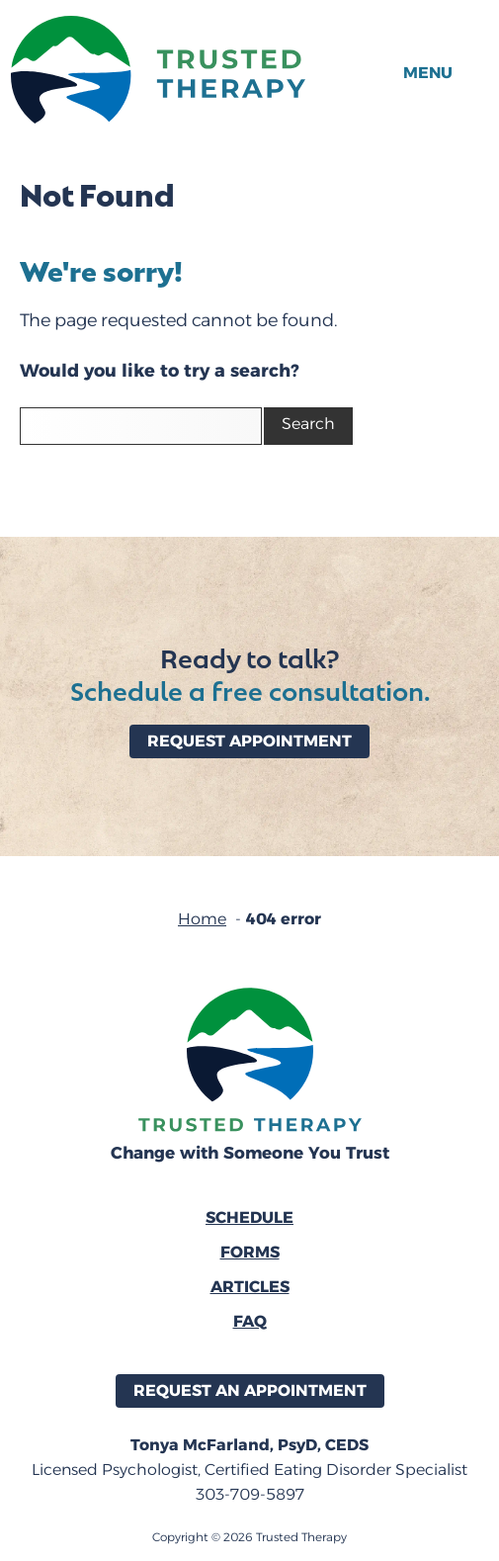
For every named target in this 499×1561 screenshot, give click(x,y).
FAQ (250, 1321)
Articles (250, 1286)
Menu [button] (428, 72)
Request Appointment (249, 741)
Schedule (249, 1217)
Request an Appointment (250, 1390)
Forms (250, 1252)
